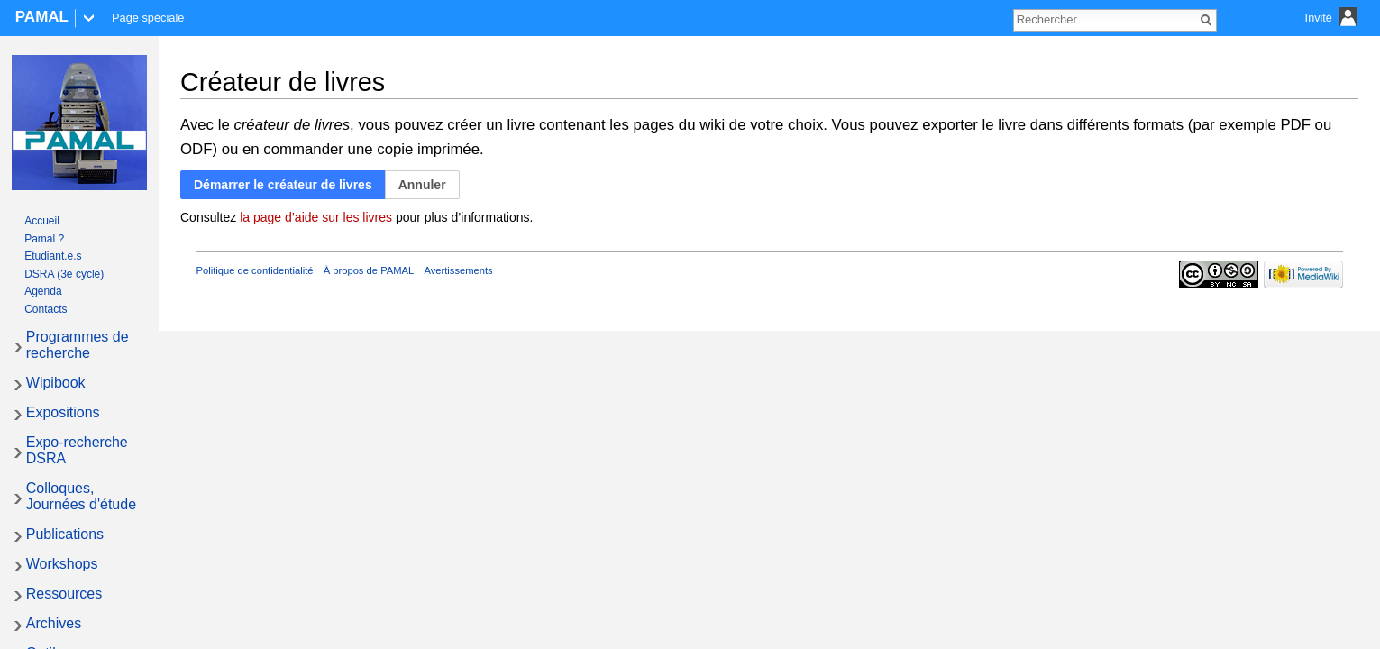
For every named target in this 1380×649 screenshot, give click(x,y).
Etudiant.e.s (52, 256)
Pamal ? (44, 239)
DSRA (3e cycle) (64, 274)
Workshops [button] (62, 563)
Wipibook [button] (56, 382)
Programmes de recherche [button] (77, 345)
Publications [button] (65, 534)
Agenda (42, 291)
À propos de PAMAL (369, 270)
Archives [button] (53, 623)
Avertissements (458, 270)
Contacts (45, 309)
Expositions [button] (63, 412)
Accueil (41, 221)
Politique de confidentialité (255, 270)
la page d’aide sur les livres (316, 217)
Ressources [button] (64, 593)
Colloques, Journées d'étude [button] (81, 496)
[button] (283, 185)
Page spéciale (148, 17)
